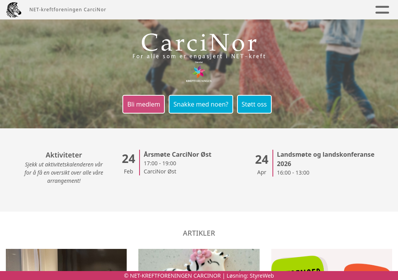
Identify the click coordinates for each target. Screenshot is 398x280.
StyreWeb (262, 275)
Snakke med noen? (200, 104)
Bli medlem (143, 104)
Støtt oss (254, 104)
